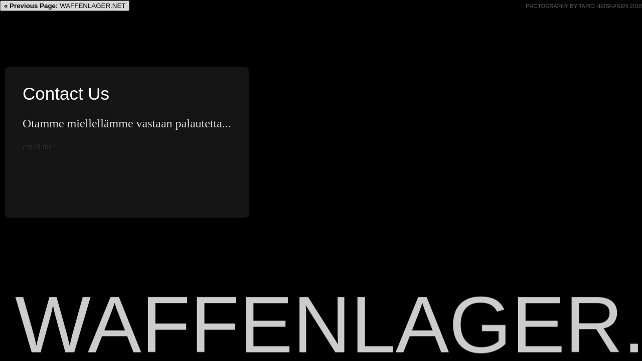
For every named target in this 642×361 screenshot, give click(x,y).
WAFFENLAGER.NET (64, 6)
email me (37, 146)
